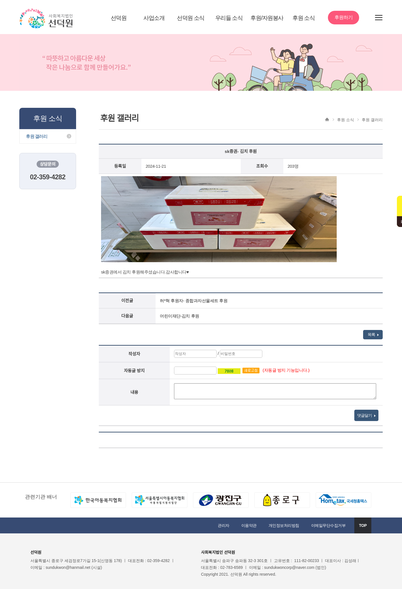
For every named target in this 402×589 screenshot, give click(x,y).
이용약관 (249, 525)
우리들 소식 (229, 18)
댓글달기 (366, 415)
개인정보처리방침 (284, 525)
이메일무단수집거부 (328, 525)
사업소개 (153, 18)
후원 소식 (303, 18)
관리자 (223, 525)
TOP (363, 525)
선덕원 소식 (190, 18)
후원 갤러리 (36, 136)
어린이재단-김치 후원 (179, 316)
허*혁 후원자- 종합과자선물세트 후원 (193, 300)
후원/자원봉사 (266, 18)
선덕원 (119, 18)
